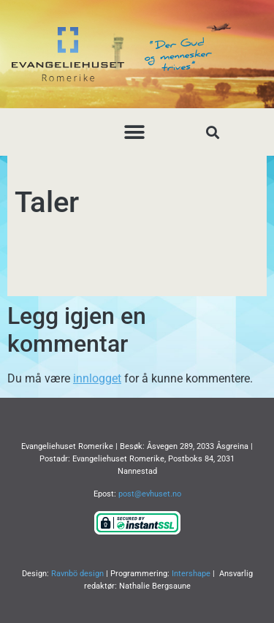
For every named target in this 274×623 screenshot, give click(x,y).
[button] (134, 132)
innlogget (97, 378)
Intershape (191, 573)
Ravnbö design (77, 573)
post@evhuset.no (149, 494)
